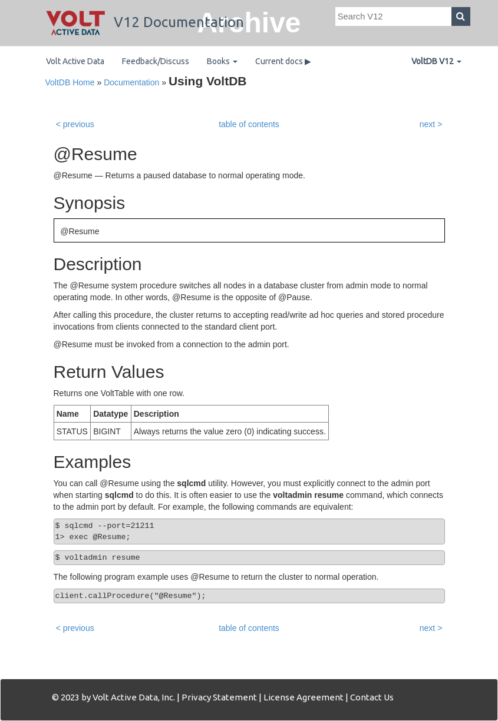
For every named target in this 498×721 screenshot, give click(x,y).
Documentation (131, 82)
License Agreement (303, 697)
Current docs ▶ (283, 61)
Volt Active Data (75, 61)
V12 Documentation (145, 22)
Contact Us (372, 697)
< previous (75, 124)
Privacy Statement (219, 697)
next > (431, 124)
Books (222, 61)
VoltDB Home (70, 82)
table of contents (249, 124)
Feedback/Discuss (155, 61)
